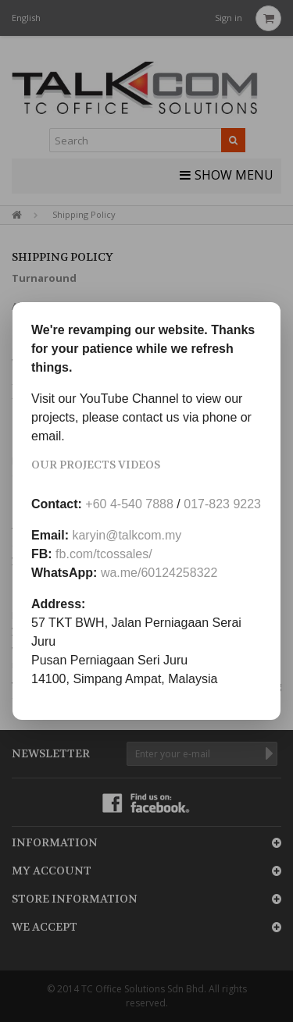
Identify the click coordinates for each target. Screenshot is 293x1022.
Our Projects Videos (95, 465)
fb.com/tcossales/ (103, 554)
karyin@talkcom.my (126, 535)
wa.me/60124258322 (159, 572)
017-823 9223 (222, 504)
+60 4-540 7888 (129, 504)
